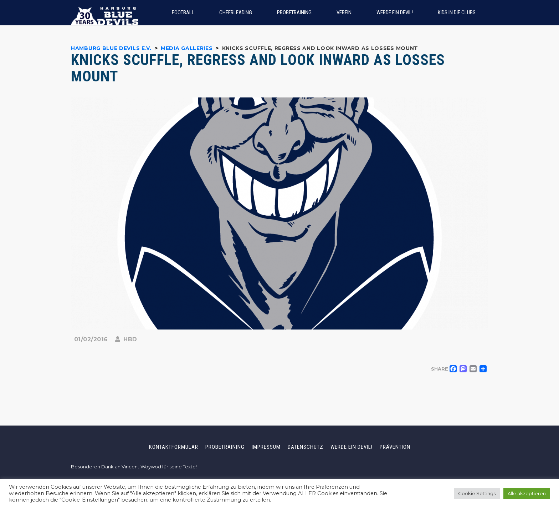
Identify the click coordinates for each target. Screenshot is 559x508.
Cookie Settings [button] (477, 493)
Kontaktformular (173, 447)
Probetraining (225, 447)
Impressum (266, 447)
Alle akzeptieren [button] (527, 493)
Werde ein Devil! (351, 447)
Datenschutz (305, 447)
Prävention (395, 447)
